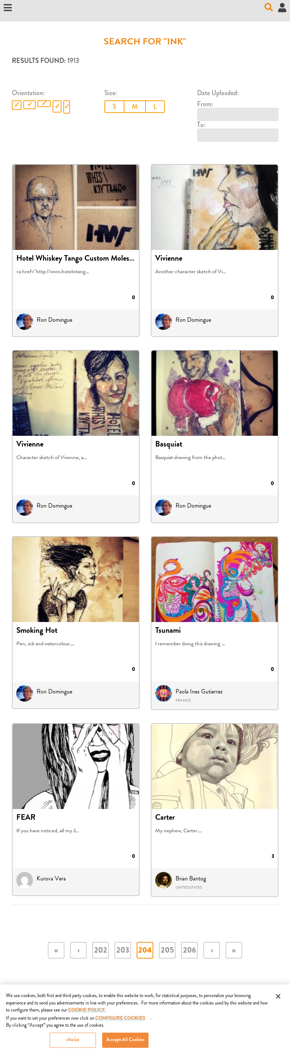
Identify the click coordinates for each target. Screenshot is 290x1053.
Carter (165, 818)
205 (167, 951)
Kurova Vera (51, 879)
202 (100, 951)
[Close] (278, 1000)
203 (122, 951)
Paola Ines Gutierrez (199, 692)
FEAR (26, 818)
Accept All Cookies (125, 1043)
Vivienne (168, 259)
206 (189, 951)
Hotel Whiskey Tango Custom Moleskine (79, 259)
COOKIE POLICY (86, 1014)
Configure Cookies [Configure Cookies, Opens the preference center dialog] (120, 1022)
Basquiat (168, 445)
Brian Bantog (191, 879)
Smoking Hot (36, 631)
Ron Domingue (54, 320)
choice (72, 1043)
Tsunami (168, 631)
